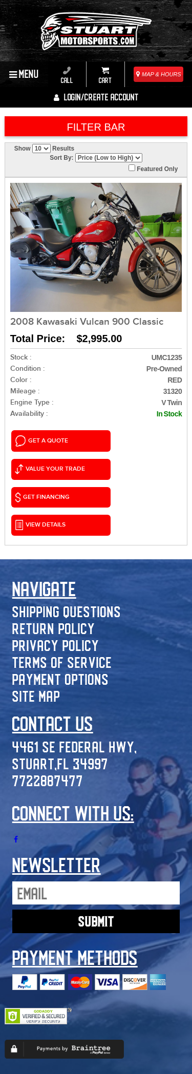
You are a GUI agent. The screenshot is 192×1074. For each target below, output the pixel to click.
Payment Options (60, 612)
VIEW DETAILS (124, 461)
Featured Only (153, 168)
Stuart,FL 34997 (60, 696)
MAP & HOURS (158, 74)
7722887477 (47, 713)
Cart (105, 75)
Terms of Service (62, 595)
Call (67, 75)
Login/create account (96, 96)
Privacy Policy (55, 579)
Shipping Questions (66, 545)
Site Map (36, 629)
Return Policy (53, 562)
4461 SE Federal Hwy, (74, 679)
